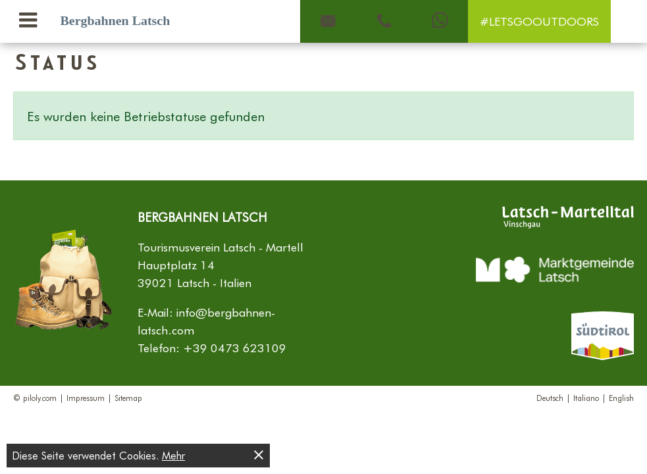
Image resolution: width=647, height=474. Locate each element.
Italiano (586, 397)
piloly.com (40, 397)
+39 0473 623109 (234, 348)
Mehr (173, 455)
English (621, 397)
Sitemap (128, 397)
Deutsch (549, 397)
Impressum (85, 397)
